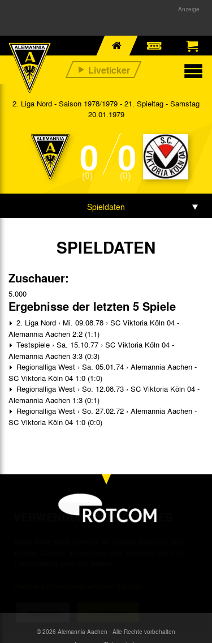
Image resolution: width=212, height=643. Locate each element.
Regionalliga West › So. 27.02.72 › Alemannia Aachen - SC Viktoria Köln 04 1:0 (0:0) (102, 416)
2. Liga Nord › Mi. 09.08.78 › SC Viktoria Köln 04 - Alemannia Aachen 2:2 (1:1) (93, 328)
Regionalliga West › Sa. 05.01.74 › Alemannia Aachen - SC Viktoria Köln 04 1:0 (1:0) (102, 372)
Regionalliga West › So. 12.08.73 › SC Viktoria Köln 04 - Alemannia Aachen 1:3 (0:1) (104, 394)
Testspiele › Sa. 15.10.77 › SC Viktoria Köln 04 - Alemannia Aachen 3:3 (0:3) (91, 350)
